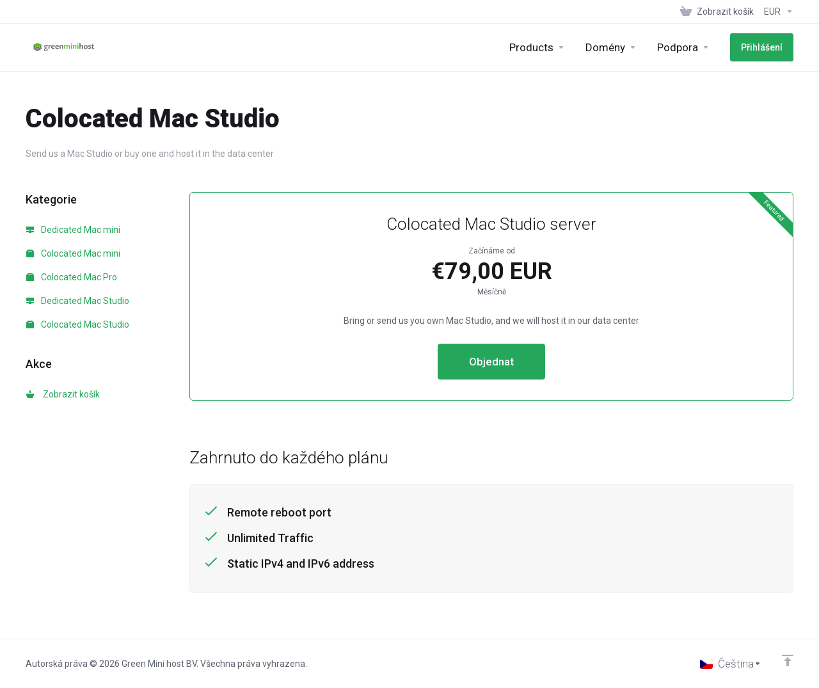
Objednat (491, 361)
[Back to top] (788, 660)
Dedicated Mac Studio (77, 301)
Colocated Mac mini (73, 253)
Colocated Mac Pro (71, 277)
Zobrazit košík (63, 394)
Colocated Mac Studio (77, 324)
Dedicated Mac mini (73, 230)
